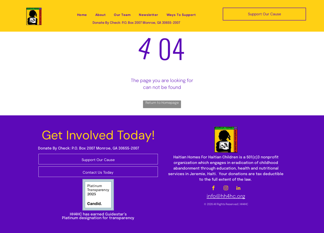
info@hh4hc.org (226, 196)
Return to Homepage (162, 103)
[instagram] (226, 188)
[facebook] (213, 188)
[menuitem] (82, 14)
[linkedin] (238, 188)
